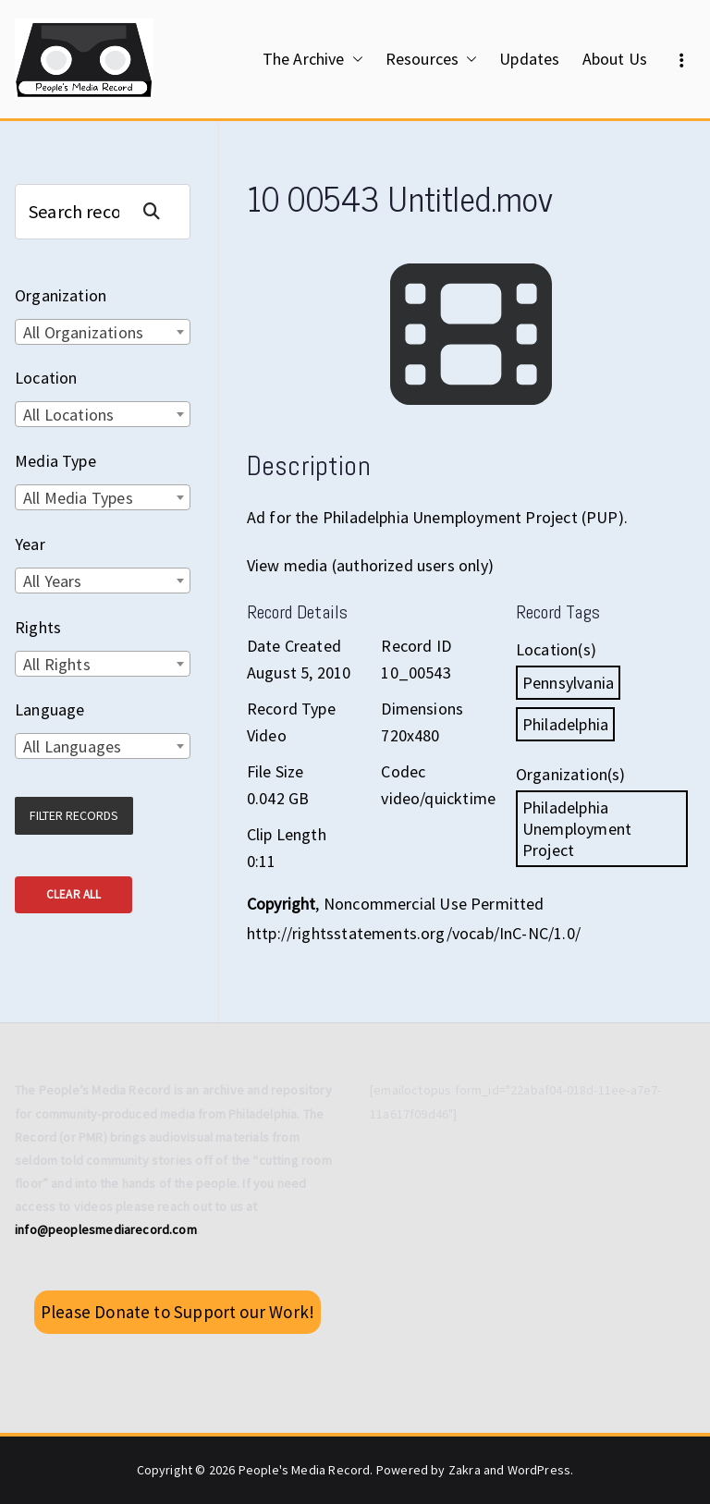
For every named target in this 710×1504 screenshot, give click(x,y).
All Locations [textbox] (68, 414)
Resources (432, 59)
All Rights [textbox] (57, 664)
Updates (529, 58)
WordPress (539, 1469)
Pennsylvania (568, 682)
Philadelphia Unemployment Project (576, 829)
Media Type (55, 460)
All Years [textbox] (52, 581)
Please (177, 1312)
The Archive (313, 59)
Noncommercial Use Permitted (434, 903)
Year (30, 544)
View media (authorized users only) (370, 565)
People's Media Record (305, 1469)
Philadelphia (565, 724)
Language (49, 709)
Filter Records (74, 815)
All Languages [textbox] (72, 746)
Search (159, 211)
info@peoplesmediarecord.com (106, 1229)
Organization (60, 295)
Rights (38, 627)
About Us (614, 58)
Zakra (464, 1469)
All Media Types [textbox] (78, 497)
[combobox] (102, 332)
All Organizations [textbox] (83, 332)
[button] (354, 59)
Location (46, 377)
